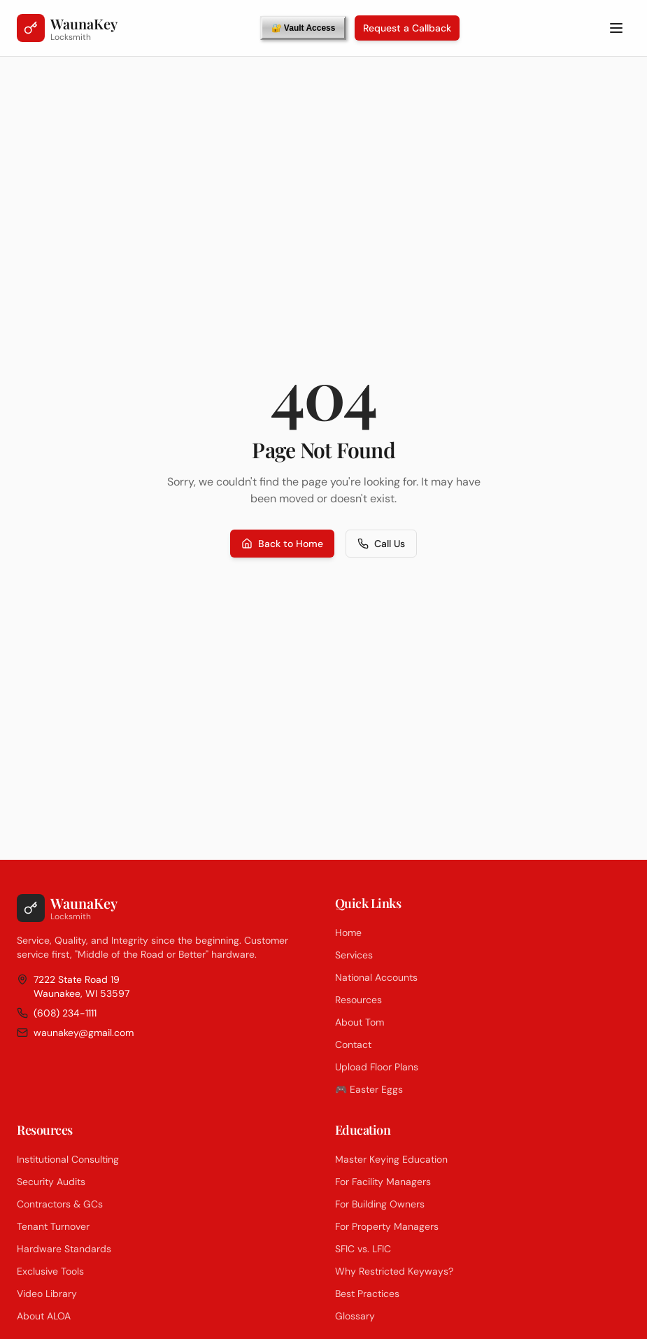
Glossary (355, 1316)
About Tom (359, 1022)
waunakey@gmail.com (75, 1032)
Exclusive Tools (50, 1271)
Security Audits (51, 1181)
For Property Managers (387, 1226)
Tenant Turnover (53, 1226)
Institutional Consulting (68, 1159)
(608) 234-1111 (57, 1013)
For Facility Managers (383, 1181)
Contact (353, 1044)
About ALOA (44, 1316)
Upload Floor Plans (376, 1067)
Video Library (47, 1293)
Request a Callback (407, 28)
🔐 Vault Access (303, 28)
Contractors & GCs (60, 1204)
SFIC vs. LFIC (363, 1248)
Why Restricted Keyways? (394, 1271)
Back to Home (282, 543)
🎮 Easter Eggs (369, 1089)
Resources (358, 999)
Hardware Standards (64, 1248)
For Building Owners (380, 1204)
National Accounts (376, 977)
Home (348, 932)
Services (354, 955)
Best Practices (367, 1293)
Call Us (381, 543)
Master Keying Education (391, 1159)
